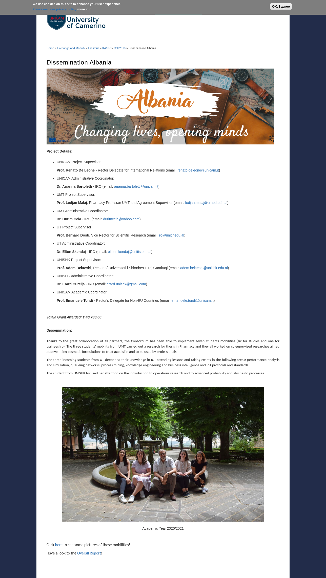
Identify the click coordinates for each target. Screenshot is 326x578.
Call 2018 (119, 48)
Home (50, 48)
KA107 (106, 48)
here (59, 544)
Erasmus (93, 48)
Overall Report (89, 553)
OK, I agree (281, 6)
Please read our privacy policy (54, 9)
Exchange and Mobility (71, 48)
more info (84, 9)
